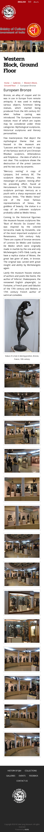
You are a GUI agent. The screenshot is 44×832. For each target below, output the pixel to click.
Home (6, 83)
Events (22, 775)
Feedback (33, 775)
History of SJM (14, 770)
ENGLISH (22, 2)
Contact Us (22, 780)
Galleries (17, 83)
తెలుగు (36, 2)
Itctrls (27, 829)
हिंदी (29, 2)
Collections (31, 770)
